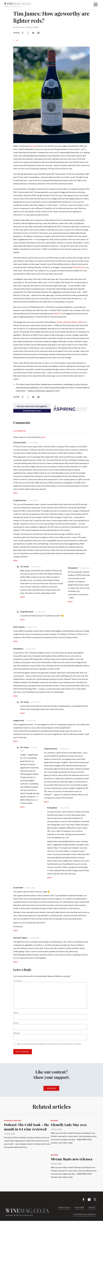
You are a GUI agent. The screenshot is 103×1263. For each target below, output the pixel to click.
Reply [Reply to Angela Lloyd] (15, 741)
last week (33, 146)
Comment (18, 981)
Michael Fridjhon (20, 938)
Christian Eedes (19, 442)
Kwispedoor (73, 568)
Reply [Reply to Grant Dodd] (15, 930)
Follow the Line (78, 267)
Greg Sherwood (19, 500)
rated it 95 (57, 313)
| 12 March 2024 (84, 568)
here (43, 437)
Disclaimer (79, 1207)
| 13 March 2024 (29, 888)
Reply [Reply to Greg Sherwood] (15, 560)
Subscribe (51, 1088)
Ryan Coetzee (19, 627)
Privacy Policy (64, 1207)
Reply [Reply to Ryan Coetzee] (15, 641)
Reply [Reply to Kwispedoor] (70, 602)
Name (16, 1013)
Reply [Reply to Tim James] (22, 597)
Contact (92, 1207)
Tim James (20, 27)
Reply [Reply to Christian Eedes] (15, 493)
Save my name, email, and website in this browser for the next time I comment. (49, 1044)
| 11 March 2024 (32, 443)
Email (16, 1023)
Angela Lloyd (18, 720)
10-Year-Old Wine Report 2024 (69, 322)
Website (16, 1033)
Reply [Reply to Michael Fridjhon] (15, 962)
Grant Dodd (18, 887)
